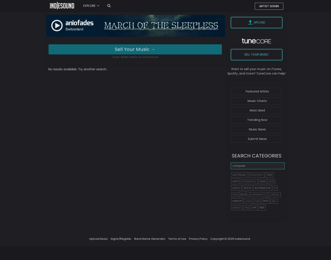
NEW (257, 201)
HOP (235, 181)
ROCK (247, 188)
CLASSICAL (274, 194)
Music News (257, 129)
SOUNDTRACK (256, 175)
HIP (254, 208)
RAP (262, 208)
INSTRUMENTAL (248, 181)
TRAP (269, 175)
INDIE (263, 181)
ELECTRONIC (239, 175)
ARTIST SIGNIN (269, 6)
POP (265, 201)
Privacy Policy (198, 239)
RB (275, 188)
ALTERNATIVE (263, 188)
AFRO (271, 181)
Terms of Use (177, 239)
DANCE (236, 188)
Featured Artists (257, 91)
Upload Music (98, 239)
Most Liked (257, 110)
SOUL (274, 201)
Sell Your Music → (135, 49)
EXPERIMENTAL (258, 194)
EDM (234, 194)
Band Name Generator (150, 239)
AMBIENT (236, 207)
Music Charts (257, 101)
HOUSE (248, 201)
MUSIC (244, 194)
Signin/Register (121, 239)
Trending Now (257, 120)
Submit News (257, 139)
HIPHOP (237, 201)
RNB (247, 207)
